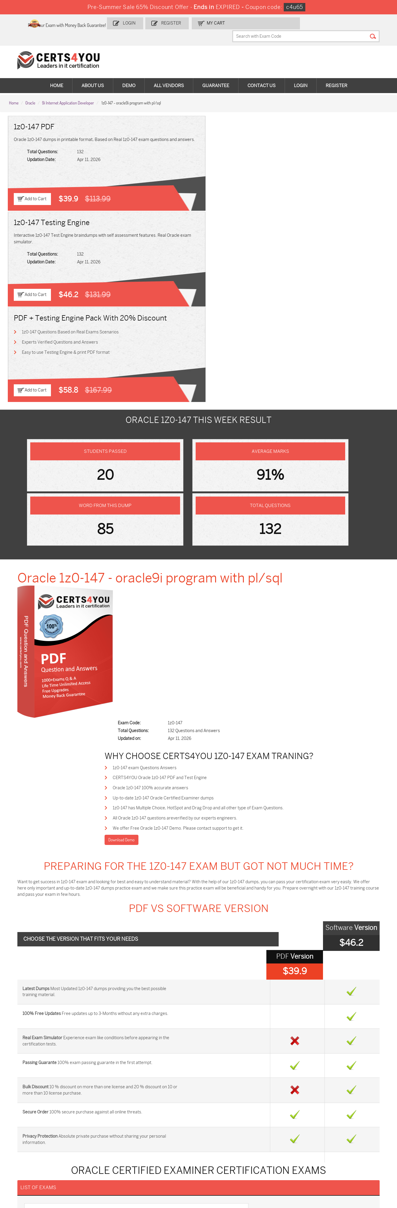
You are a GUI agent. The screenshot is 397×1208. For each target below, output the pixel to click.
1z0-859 (42, 849)
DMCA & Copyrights (31, 1068)
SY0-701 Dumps (218, 1140)
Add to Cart (37, 187)
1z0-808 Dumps (156, 1120)
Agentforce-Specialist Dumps (223, 1168)
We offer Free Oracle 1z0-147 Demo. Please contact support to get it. (216, 444)
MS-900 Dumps (156, 1130)
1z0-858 (211, 830)
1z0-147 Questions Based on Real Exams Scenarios (328, 138)
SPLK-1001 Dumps (221, 1130)
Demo (128, 74)
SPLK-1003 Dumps (283, 1130)
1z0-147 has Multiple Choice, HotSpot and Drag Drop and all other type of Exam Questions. (236, 422)
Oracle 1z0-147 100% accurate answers (189, 401)
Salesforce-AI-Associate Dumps (288, 1143)
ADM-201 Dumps (32, 1120)
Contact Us (261, 74)
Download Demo (159, 456)
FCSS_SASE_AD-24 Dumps (105, 1165)
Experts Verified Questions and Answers (318, 149)
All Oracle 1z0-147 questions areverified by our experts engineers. (213, 433)
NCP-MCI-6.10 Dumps (162, 1165)
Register (208, 23)
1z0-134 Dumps (218, 1120)
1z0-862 (211, 868)
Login (168, 23)
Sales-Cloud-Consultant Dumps (101, 1123)
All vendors (169, 74)
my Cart (250, 23)
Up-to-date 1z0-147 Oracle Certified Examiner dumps (201, 411)
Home (56, 74)
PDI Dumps (276, 1120)
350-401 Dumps (342, 1130)
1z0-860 (211, 849)
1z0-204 (42, 812)
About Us (92, 74)
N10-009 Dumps (157, 1140)
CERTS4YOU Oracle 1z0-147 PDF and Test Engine (198, 390)
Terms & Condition (30, 1058)
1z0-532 (211, 812)
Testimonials (24, 1048)
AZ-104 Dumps (30, 1140)
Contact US (23, 1038)
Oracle (30, 90)
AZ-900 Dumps (342, 1120)
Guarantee (215, 74)
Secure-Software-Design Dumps (289, 1168)
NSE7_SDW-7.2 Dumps (349, 1140)
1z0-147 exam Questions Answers (183, 379)
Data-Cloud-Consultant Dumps (349, 1152)
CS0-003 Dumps (95, 1140)
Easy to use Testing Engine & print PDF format (324, 160)
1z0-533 (42, 830)
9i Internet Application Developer (68, 90)
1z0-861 (42, 868)
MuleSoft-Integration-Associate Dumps (37, 1168)
